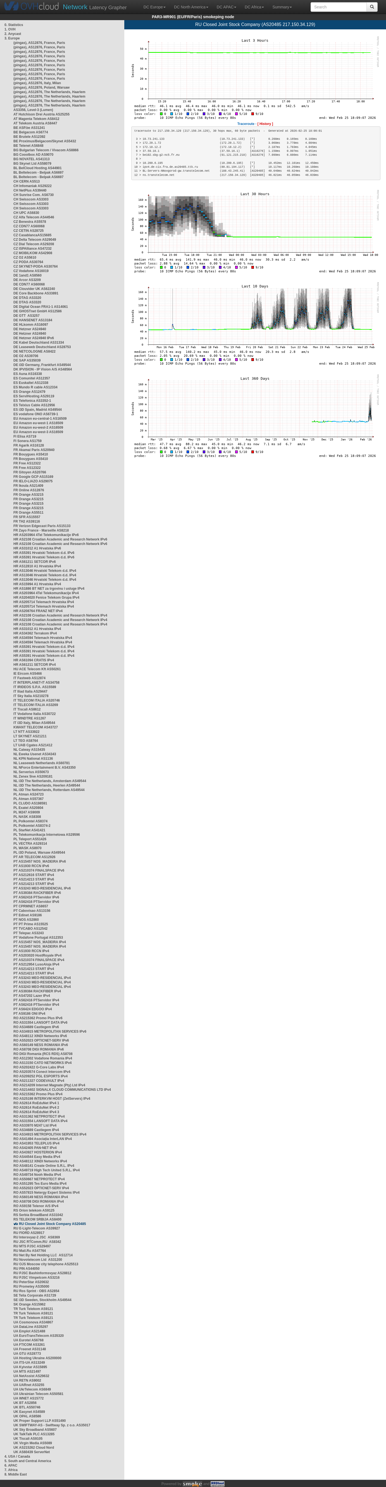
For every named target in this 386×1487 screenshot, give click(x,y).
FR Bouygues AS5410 (30, 454)
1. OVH (9, 29)
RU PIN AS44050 (26, 1269)
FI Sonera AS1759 (27, 441)
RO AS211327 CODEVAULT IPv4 (38, 1081)
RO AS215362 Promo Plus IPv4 (38, 1094)
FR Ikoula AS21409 (28, 486)
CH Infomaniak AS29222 (32, 186)
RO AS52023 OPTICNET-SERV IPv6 (41, 1040)
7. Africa (11, 1470)
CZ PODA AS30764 (28, 262)
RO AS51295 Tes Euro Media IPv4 (39, 1184)
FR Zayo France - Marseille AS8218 (41, 530)
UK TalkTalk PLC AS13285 (33, 1434)
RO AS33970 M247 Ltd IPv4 (34, 1125)
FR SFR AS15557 (26, 517)
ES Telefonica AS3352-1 (32, 401)
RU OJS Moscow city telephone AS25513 (45, 1264)
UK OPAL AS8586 (27, 1416)
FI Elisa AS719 (24, 436)
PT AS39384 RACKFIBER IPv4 (37, 991)
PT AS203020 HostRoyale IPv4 (37, 955)
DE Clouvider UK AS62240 (34, 289)
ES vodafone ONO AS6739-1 (35, 414)
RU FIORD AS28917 (28, 1233)
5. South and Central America (27, 1461)
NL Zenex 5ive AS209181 (33, 776)
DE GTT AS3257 (26, 316)
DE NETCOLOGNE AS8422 (34, 351)
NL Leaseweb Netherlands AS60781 (41, 763)
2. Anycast (12, 34)
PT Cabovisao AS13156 (31, 911)
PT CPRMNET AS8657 (30, 906)
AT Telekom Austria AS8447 (35, 123)
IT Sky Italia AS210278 (31, 696)
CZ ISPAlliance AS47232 (32, 249)
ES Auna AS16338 (27, 374)
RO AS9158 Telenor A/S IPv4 (35, 1206)
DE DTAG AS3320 (27, 298)
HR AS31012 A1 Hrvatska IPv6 (37, 548)
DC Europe (155, 7)
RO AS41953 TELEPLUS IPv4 (36, 1143)
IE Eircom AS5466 (27, 674)
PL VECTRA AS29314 (30, 844)
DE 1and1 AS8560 (27, 275)
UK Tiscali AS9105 (27, 1439)
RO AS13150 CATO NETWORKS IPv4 (42, 1063)
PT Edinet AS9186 (27, 915)
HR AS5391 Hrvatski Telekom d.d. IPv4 (43, 647)
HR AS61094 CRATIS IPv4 (33, 660)
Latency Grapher (95, 7)
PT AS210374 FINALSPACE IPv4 (38, 960)
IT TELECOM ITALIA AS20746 (36, 700)
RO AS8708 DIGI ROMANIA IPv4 (38, 1201)
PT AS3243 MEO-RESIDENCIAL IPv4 (42, 978)
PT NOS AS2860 (26, 920)
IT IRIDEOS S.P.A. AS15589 (34, 687)
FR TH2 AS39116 (26, 521)
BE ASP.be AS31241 (29, 128)
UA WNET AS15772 (28, 1398)
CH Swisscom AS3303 (31, 199)
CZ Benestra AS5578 (29, 222)
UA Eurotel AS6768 (28, 1340)
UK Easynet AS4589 (29, 1412)
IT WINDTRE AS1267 (29, 718)
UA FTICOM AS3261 (29, 1345)
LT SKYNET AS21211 (30, 736)
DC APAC (226, 7)
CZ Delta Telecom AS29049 (34, 240)
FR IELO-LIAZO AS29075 (33, 481)
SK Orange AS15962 (29, 1304)
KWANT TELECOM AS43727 (35, 727)
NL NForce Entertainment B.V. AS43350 (44, 768)
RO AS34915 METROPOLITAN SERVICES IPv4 (49, 1134)
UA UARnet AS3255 (28, 1385)
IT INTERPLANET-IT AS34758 (36, 683)
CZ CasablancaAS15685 (32, 235)
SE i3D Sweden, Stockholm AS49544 (42, 1300)
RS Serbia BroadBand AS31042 (38, 1215)
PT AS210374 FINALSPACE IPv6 (38, 870)
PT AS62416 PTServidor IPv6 (36, 897)
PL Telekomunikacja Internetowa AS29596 (46, 835)
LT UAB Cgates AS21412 (32, 745)
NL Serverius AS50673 (31, 772)
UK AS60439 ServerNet (31, 1452)
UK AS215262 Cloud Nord (33, 1448)
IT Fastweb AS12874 (29, 678)
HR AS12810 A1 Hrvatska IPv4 (37, 566)
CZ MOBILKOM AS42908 (32, 253)
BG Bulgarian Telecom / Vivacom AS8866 (45, 150)
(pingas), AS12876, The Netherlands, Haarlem (49, 92)
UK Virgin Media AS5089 (32, 1443)
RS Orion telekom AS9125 (33, 1210)
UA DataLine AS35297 (30, 1327)
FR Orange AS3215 (28, 495)
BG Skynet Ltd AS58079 (32, 164)
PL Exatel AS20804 (28, 808)
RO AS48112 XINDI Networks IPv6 (40, 1036)
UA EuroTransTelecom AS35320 (38, 1336)
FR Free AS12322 (27, 463)
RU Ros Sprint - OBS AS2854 (36, 1291)
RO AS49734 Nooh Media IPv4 (37, 1175)
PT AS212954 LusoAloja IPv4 (36, 964)
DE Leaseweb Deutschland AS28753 (42, 347)
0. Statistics (13, 25)
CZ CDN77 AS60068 (29, 226)
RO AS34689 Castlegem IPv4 (36, 1130)
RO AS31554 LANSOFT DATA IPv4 (40, 1121)
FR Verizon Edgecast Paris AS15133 (41, 526)
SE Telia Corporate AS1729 (34, 1295)
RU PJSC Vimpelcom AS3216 (36, 1278)
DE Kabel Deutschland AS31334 (38, 342)
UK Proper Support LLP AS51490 (39, 1421)
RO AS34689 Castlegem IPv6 (36, 1027)
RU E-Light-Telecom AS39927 (36, 1228)
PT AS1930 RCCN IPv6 (31, 866)
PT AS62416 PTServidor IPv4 (36, 1000)
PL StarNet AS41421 (29, 830)
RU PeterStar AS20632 (31, 1282)
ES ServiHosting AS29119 (33, 396)
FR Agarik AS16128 (28, 445)
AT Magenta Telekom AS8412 (36, 119)
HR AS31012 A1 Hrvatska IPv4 (37, 629)
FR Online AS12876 (28, 490)
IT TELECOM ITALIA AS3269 (35, 705)
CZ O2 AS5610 (24, 257)
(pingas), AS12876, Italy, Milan (37, 83)
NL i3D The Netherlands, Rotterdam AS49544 (49, 790)
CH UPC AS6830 (26, 213)
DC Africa (254, 7)
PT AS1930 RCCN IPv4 (31, 951)
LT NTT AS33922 (26, 732)
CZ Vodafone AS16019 (31, 271)
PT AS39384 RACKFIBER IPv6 (37, 893)
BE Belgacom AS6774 (30, 132)
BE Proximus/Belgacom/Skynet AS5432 (44, 141)
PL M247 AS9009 (26, 812)
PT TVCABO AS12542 (30, 929)
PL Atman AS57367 (28, 799)
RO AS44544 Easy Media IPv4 (36, 1157)
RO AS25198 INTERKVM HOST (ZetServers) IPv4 (51, 1099)
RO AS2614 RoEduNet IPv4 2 (36, 1108)
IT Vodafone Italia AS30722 (34, 714)
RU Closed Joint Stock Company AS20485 (52, 1224)
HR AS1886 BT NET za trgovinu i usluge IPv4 (48, 589)
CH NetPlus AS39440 (29, 190)
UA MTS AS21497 (27, 1371)
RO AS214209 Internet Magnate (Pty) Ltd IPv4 (49, 1085)
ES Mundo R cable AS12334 (35, 387)
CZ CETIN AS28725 (28, 231)
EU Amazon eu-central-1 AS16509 (40, 419)
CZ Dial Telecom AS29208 (33, 244)
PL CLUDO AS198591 (30, 803)
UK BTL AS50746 (26, 1407)
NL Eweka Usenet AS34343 (34, 754)
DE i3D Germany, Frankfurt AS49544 (42, 365)
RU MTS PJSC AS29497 (32, 1246)
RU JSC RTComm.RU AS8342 (37, 1242)
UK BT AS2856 (25, 1403)
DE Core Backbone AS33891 (35, 293)
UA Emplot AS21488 (29, 1331)
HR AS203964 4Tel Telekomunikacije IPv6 (46, 535)
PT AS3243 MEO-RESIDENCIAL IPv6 (42, 888)
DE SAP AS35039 (26, 360)
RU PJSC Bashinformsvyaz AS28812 (42, 1273)
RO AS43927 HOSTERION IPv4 (37, 1152)
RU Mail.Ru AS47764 (29, 1251)
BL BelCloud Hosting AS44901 (37, 168)
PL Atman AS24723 (28, 794)
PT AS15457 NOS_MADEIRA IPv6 (39, 861)
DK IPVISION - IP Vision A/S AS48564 (42, 369)
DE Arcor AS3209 (27, 280)
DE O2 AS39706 (25, 356)
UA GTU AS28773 (27, 1354)
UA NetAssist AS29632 (31, 1376)
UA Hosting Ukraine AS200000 (37, 1358)
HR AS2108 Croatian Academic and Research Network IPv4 (60, 615)
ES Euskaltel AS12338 (30, 383)
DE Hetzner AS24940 (29, 329)
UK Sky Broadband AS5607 (35, 1430)
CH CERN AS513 (26, 181)
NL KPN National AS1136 (33, 759)
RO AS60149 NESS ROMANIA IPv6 (40, 1045)
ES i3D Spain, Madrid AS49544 (37, 410)
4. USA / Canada (17, 1456)
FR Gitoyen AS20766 (29, 472)
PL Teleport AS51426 (29, 839)
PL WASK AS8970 (27, 848)
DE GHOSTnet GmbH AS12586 (37, 311)
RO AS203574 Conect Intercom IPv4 (41, 1072)
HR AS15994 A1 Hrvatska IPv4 (37, 584)
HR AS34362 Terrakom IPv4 (35, 633)
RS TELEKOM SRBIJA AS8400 (37, 1219)
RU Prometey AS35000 (31, 1286)
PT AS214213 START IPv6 (33, 879)
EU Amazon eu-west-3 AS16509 (38, 432)
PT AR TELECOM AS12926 (34, 857)
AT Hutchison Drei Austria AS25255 (41, 114)
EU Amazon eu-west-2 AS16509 (38, 427)
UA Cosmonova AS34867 (33, 1322)
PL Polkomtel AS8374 (30, 821)
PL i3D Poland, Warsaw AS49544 (39, 853)
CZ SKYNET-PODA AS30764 (35, 266)
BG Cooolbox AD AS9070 (33, 155)
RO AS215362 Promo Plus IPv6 (38, 1018)
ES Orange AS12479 (29, 392)
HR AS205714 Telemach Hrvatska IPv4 (43, 602)
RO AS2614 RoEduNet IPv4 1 (36, 1103)
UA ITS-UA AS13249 (29, 1363)
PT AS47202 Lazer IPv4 (31, 996)
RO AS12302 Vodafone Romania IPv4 (42, 1058)
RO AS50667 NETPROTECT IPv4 (39, 1179)
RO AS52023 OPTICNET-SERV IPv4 (41, 1188)
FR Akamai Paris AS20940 (33, 450)
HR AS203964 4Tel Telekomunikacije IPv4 (46, 593)
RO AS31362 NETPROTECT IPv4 (39, 1116)
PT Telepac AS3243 (28, 933)
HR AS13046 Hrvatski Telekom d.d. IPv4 (44, 571)
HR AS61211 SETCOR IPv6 (34, 562)
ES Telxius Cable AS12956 (34, 405)
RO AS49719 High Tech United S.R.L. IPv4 (46, 1170)
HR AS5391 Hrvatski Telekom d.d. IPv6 (43, 553)
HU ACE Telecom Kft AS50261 (37, 669)
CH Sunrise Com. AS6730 (33, 195)
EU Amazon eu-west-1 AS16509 (38, 423)
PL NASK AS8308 (27, 817)
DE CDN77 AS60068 (29, 284)
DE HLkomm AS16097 (30, 325)
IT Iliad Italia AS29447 (30, 691)
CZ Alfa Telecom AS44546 (33, 217)
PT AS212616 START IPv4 (33, 875)
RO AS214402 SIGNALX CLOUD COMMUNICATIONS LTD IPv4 (62, 1090)
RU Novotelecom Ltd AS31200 (37, 1260)
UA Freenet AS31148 (29, 1349)
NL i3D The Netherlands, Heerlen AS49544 (46, 785)
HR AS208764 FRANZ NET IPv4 (38, 611)
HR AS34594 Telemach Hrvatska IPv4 (42, 638)
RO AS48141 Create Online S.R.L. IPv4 (43, 1166)
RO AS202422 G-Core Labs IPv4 (38, 1067)
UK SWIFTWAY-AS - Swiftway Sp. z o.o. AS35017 (51, 1425)
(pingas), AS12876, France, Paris (39, 43)
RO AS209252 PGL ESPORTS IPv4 (40, 1076)
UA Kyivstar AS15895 (30, 1367)
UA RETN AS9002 (27, 1380)
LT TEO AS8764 (25, 741)
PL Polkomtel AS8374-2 (32, 826)
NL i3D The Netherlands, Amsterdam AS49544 (49, 781)
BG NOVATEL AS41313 (31, 159)
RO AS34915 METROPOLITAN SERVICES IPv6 (49, 1031)
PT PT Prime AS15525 (30, 924)
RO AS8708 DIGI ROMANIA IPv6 (38, 1049)
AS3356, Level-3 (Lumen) (33, 110)
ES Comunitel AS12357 (31, 378)
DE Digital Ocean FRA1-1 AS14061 (40, 307)
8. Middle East (15, 1474)
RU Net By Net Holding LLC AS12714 (43, 1255)
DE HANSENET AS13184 (32, 320)
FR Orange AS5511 (28, 512)
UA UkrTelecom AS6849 (32, 1389)
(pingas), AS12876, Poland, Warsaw (41, 87)
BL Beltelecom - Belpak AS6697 (38, 172)
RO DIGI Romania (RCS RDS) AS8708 (43, 1054)
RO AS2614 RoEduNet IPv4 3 (36, 1112)
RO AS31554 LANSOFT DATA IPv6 (40, 1023)
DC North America (191, 7)
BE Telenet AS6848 (28, 146)
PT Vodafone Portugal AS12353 (38, 938)
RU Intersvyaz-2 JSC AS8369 (36, 1237)
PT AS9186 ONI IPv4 (29, 1014)
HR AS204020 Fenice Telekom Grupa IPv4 (46, 597)
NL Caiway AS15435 (29, 750)
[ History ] (265, 124)
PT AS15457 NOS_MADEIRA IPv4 (39, 942)
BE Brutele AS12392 (29, 137)
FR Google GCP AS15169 (33, 477)
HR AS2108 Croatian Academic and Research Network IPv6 (60, 539)
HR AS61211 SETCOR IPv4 (34, 665)
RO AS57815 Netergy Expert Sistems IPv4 (46, 1193)
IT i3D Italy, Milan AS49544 (34, 723)
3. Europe (12, 38)
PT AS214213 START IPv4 (33, 969)
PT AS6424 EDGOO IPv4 (32, 1009)
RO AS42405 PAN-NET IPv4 (35, 1148)
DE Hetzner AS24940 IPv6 (33, 338)
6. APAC (10, 1465)
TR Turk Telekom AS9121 (33, 1309)
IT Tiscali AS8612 (26, 709)
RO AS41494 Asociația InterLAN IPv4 (42, 1139)
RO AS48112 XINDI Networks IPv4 (40, 1161)
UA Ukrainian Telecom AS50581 (38, 1394)
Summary (282, 7)
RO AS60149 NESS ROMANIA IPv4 (40, 1197)
